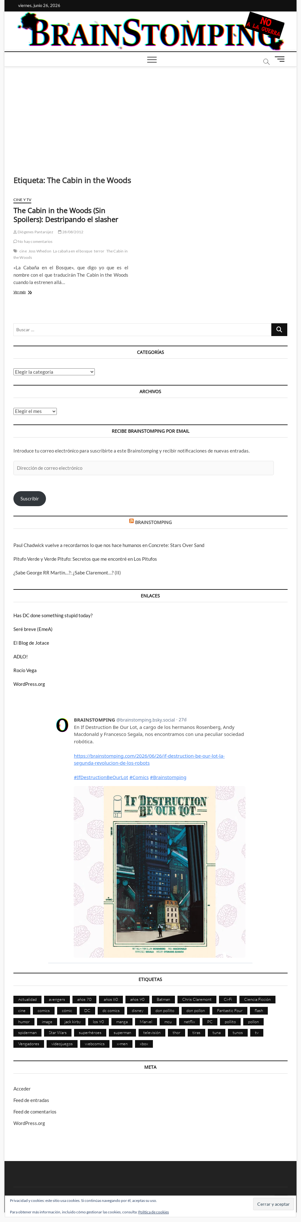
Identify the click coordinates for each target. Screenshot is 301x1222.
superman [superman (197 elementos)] (122, 1032)
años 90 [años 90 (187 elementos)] (137, 999)
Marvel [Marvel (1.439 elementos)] (146, 1021)
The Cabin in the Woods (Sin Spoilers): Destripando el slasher (65, 215)
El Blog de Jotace (31, 643)
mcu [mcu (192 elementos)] (168, 1021)
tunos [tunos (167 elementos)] (238, 1032)
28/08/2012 (70, 231)
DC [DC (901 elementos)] (87, 1010)
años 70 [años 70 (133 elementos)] (84, 999)
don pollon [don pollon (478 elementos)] (195, 1010)
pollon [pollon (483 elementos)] (253, 1021)
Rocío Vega (25, 670)
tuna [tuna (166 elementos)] (217, 1032)
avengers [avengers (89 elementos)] (57, 999)
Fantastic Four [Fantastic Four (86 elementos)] (230, 1010)
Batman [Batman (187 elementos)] (163, 999)
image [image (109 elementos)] (47, 1021)
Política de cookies (153, 1212)
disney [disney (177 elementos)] (137, 1010)
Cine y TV (22, 199)
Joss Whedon (39, 251)
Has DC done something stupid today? (53, 615)
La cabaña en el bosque (72, 251)
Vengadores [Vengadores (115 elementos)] (28, 1043)
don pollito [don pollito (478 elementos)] (164, 1010)
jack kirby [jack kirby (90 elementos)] (72, 1021)
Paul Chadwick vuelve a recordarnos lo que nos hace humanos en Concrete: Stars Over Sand (108, 545)
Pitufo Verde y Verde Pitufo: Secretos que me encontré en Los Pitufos (85, 559)
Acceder (22, 1088)
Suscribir (29, 498)
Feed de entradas (31, 1100)
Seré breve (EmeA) (33, 629)
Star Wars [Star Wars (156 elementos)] (58, 1032)
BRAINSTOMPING (153, 522)
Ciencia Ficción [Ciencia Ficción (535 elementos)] (257, 999)
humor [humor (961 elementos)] (24, 1021)
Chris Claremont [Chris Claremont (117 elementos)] (197, 999)
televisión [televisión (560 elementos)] (152, 1032)
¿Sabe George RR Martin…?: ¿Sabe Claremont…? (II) (67, 572)
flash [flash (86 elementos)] (259, 1010)
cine (23, 251)
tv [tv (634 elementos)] (257, 1032)
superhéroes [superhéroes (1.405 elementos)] (90, 1032)
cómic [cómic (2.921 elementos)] (67, 1010)
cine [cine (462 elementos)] (22, 1010)
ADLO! (20, 656)
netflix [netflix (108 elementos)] (189, 1021)
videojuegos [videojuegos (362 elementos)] (62, 1043)
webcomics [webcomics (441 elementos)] (95, 1043)
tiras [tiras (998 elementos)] (196, 1032)
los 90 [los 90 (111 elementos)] (98, 1021)
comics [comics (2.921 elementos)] (44, 1010)
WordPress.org (29, 684)
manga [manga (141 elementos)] (122, 1021)
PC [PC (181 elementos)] (210, 1021)
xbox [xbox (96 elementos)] (144, 1043)
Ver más (29, 292)
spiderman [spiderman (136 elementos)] (27, 1032)
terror (99, 251)
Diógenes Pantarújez (33, 231)
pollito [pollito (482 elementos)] (230, 1021)
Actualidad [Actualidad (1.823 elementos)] (27, 999)
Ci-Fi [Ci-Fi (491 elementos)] (228, 999)
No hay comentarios (33, 241)
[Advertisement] (150, 114)
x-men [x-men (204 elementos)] (122, 1043)
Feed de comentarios (34, 1111)
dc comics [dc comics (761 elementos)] (111, 1010)
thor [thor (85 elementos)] (176, 1032)
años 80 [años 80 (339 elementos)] (111, 999)
